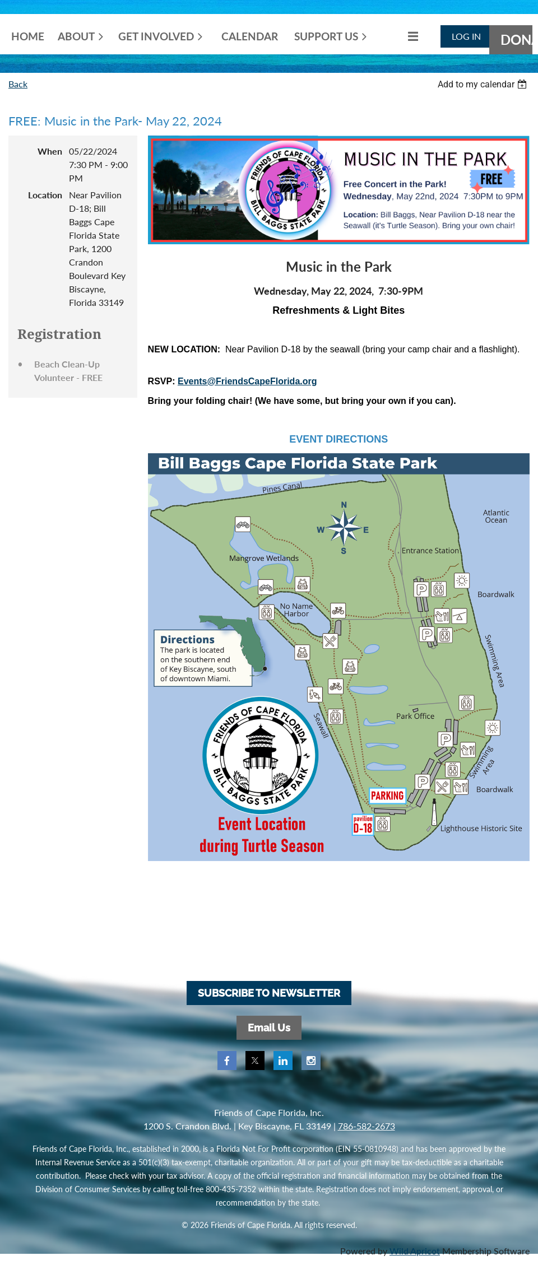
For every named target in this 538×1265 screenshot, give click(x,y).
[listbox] (484, 84)
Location (45, 194)
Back (17, 83)
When (50, 151)
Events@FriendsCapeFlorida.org (247, 381)
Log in (466, 36)
